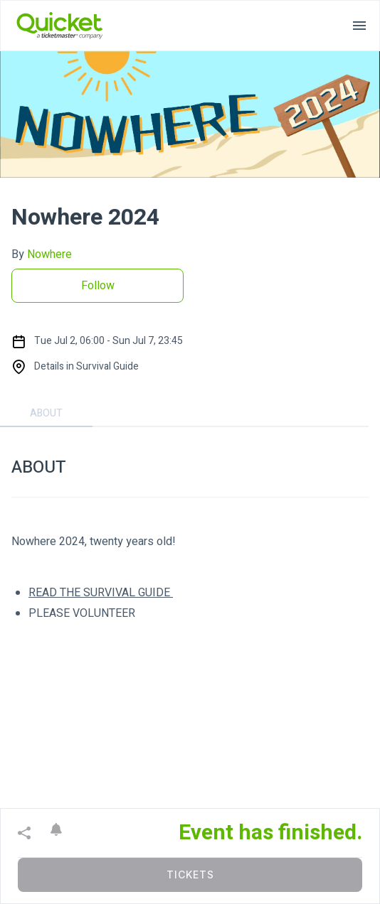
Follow (98, 285)
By (41, 254)
